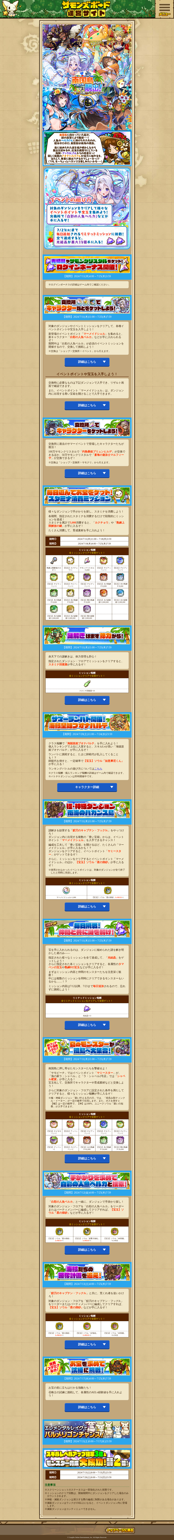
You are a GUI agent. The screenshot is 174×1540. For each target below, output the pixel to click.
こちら (98, 768)
